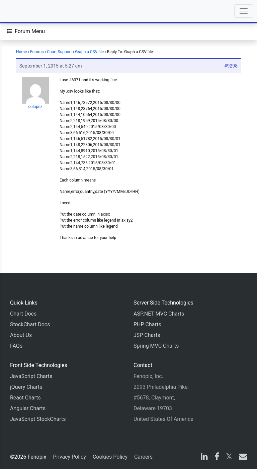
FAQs (16, 346)
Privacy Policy (69, 457)
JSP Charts (147, 335)
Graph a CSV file (89, 51)
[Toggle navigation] (243, 11)
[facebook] (217, 457)
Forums (37, 51)
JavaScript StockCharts (38, 419)
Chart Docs (23, 314)
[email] (241, 457)
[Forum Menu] (26, 31)
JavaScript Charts (31, 376)
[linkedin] (204, 457)
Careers (143, 457)
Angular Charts (28, 408)
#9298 (231, 66)
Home (21, 51)
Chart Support (59, 51)
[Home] (24, 11)
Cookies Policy (110, 457)
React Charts (25, 397)
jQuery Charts (26, 387)
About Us (21, 335)
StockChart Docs (30, 324)
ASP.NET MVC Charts (159, 314)
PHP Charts (147, 324)
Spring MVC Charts (156, 346)
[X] (229, 457)
